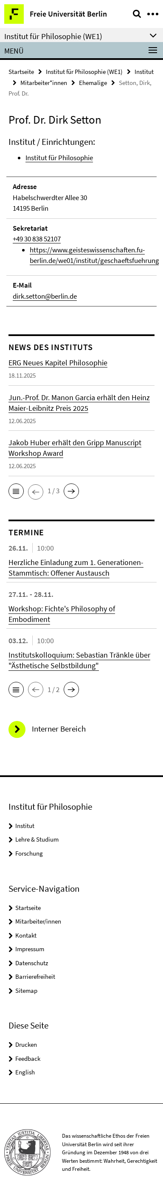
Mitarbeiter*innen (43, 83)
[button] (16, 491)
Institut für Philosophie (59, 157)
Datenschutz (31, 963)
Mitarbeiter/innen (38, 921)
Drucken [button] (26, 1044)
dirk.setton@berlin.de (45, 296)
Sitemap (26, 990)
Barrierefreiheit (35, 976)
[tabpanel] (81, 221)
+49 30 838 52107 (37, 238)
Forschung (29, 853)
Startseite (21, 72)
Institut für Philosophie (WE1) (84, 72)
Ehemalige (93, 83)
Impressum (29, 949)
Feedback (27, 1058)
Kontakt (26, 935)
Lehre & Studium (37, 839)
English (25, 1072)
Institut (144, 72)
